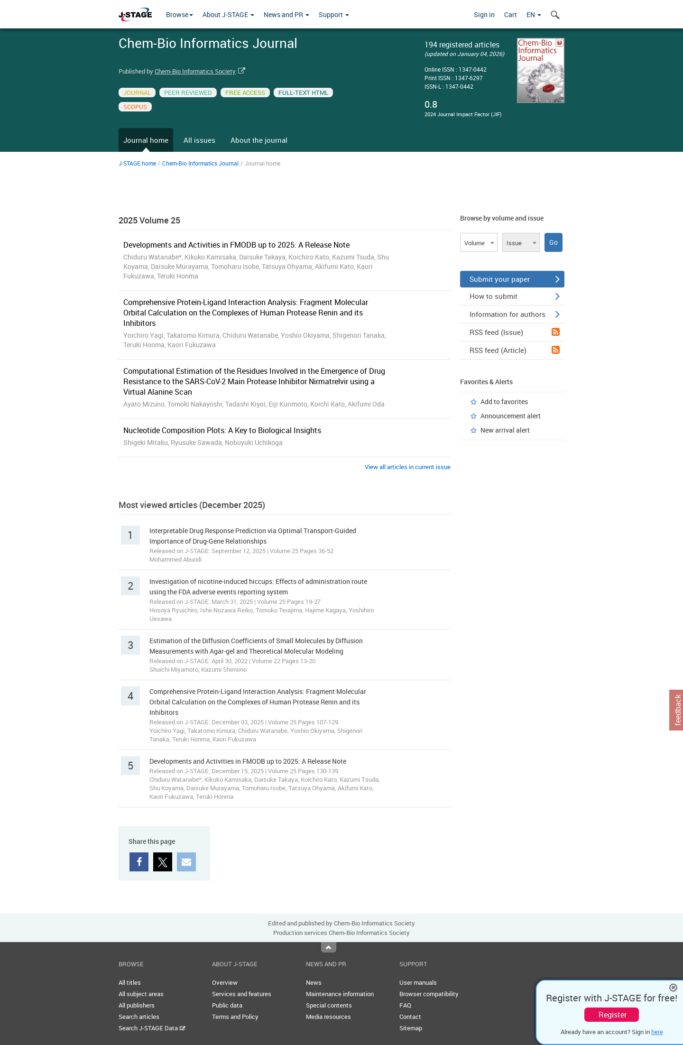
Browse (179, 14)
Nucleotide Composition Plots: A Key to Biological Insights (222, 430)
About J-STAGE (228, 14)
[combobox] (479, 242)
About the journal (259, 140)
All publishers (137, 1005)
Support (334, 14)
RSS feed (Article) (515, 350)
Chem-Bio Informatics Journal (200, 163)
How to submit (515, 296)
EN (533, 14)
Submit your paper (515, 279)
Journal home (145, 140)
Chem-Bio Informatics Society (195, 71)
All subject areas (141, 994)
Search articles (139, 1016)
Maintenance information (340, 994)
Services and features (241, 994)
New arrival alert (505, 430)
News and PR (286, 14)
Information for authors (515, 314)
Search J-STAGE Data (152, 1028)
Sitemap (410, 1028)
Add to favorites (504, 401)
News (314, 982)
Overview (225, 982)
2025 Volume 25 (149, 220)
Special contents (329, 1005)
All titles (130, 982)
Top (328, 947)
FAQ (405, 1005)
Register (613, 1014)
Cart (510, 14)
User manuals (418, 982)
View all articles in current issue (408, 466)
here (657, 1031)
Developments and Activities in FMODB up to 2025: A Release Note (236, 245)
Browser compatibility (429, 994)
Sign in (484, 14)
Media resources (328, 1016)
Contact (410, 1016)
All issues (199, 140)
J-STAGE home (137, 163)
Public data (227, 1005)
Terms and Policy (235, 1016)
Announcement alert (510, 415)
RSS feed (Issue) (515, 332)
